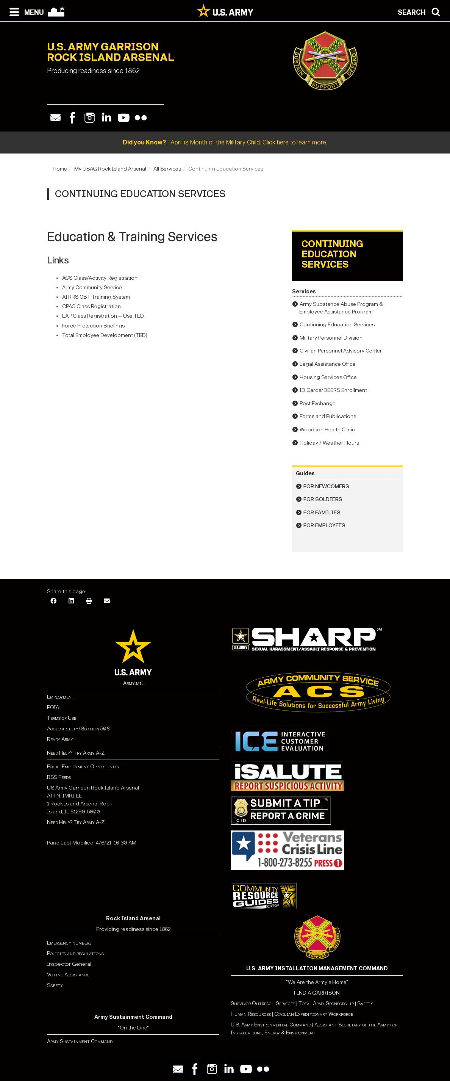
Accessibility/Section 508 (78, 728)
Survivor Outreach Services (263, 1003)
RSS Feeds (59, 777)
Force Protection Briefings (94, 326)
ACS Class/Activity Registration (100, 278)
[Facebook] (53, 601)
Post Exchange (318, 403)
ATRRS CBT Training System (96, 297)
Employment (60, 697)
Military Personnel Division (331, 338)
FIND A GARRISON (317, 993)
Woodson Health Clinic (327, 429)
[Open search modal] (421, 11)
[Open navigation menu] (25, 11)
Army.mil (133, 683)
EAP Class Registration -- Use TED (103, 316)
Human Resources (251, 1014)
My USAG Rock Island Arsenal (110, 169)
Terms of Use (61, 718)
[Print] (89, 601)
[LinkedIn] (71, 601)
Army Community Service (92, 287)
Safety (55, 985)
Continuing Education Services (337, 324)
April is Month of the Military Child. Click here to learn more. (225, 142)
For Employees (324, 525)
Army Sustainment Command (79, 1041)
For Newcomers (326, 486)
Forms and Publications (328, 416)
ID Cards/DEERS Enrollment (333, 390)
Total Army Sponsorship (326, 1003)
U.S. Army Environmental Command (271, 1024)
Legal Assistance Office (328, 364)
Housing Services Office (328, 377)
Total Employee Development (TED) (104, 335)
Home (60, 169)
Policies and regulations (75, 953)
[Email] (106, 601)
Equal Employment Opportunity (83, 766)
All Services (167, 169)
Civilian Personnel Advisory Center (341, 351)
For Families (322, 512)
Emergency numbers (69, 943)
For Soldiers (322, 499)
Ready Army (60, 739)
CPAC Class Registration (92, 306)
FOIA (53, 707)
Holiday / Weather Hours (329, 443)
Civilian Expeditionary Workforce (313, 1014)
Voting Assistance (68, 974)
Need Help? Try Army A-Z (76, 753)
